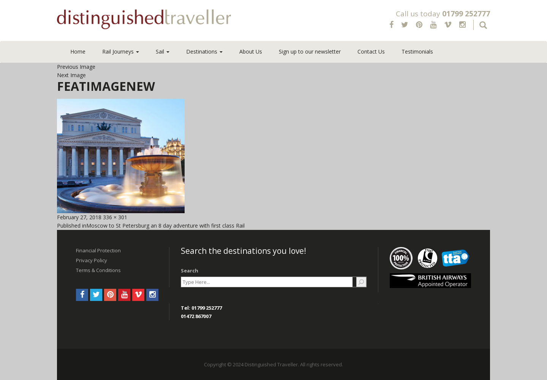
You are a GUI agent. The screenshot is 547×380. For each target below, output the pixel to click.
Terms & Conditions (98, 270)
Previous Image (76, 66)
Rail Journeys (120, 51)
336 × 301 (115, 217)
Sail (162, 51)
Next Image (71, 75)
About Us (250, 51)
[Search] (361, 282)
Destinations (204, 51)
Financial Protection (98, 250)
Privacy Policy (91, 260)
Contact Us (371, 51)
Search (189, 270)
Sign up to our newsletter (310, 51)
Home (77, 51)
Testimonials (417, 51)
